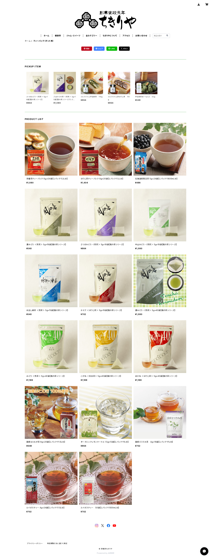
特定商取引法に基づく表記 (57, 543)
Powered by (105, 553)
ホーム (46, 35)
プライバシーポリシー (35, 543)
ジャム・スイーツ (73, 35)
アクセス (126, 35)
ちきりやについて (110, 35)
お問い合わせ (141, 35)
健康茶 (58, 35)
